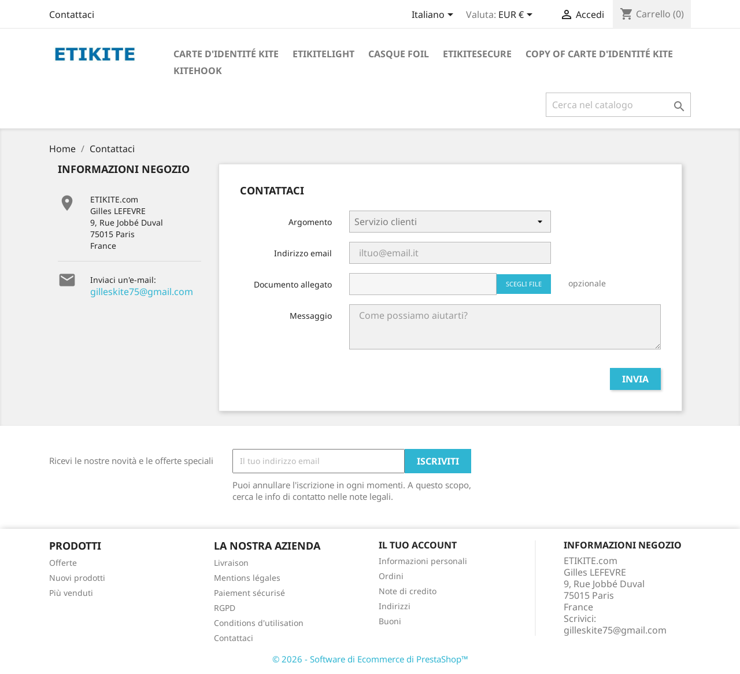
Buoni (390, 621)
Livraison (231, 562)
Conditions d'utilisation (259, 622)
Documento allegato (293, 284)
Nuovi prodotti (77, 577)
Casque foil (398, 53)
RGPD (224, 607)
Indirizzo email (303, 253)
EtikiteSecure (477, 53)
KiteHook (197, 70)
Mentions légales (247, 577)
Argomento (310, 221)
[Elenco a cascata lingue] (434, 16)
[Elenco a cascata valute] (517, 16)
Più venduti (71, 592)
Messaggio (311, 315)
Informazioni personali (423, 560)
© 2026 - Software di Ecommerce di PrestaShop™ (370, 659)
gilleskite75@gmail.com (141, 291)
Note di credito (407, 590)
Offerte (63, 562)
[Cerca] (618, 105)
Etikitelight (323, 53)
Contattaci (71, 14)
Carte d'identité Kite (226, 53)
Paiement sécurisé (249, 592)
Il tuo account (418, 545)
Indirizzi (394, 606)
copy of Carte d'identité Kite (599, 53)
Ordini (391, 575)
